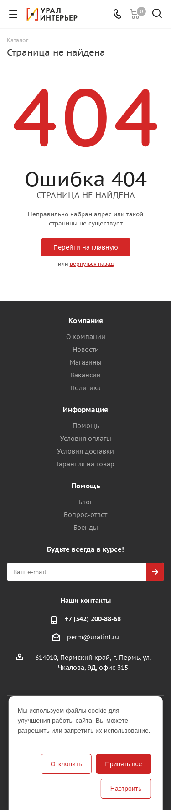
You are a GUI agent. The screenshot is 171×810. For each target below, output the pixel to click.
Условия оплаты (85, 438)
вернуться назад (92, 263)
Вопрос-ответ (85, 515)
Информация (85, 409)
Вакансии (85, 375)
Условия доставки (85, 451)
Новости (86, 349)
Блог (85, 502)
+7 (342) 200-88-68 (93, 619)
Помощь (86, 426)
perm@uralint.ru (93, 637)
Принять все (123, 764)
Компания (85, 320)
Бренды (85, 527)
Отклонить (66, 764)
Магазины (86, 362)
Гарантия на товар (85, 464)
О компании (85, 337)
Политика (85, 388)
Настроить (125, 788)
